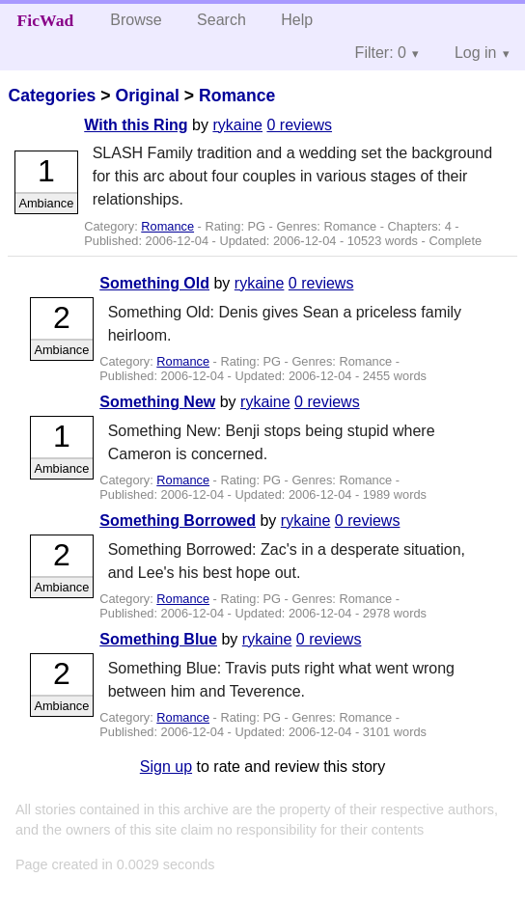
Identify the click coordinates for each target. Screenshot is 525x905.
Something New (157, 402)
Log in (476, 52)
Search (221, 20)
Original (147, 95)
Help (297, 20)
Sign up (166, 766)
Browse (135, 20)
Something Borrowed (177, 520)
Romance (237, 95)
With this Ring (135, 125)
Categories (52, 95)
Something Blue (158, 639)
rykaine (237, 125)
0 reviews (299, 125)
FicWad (45, 20)
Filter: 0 (380, 52)
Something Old (154, 283)
